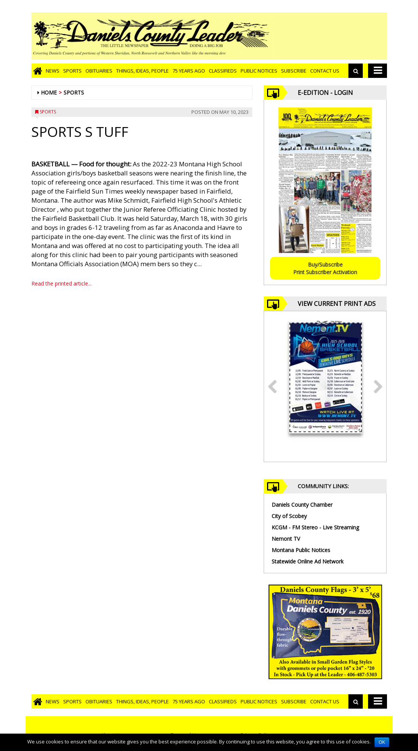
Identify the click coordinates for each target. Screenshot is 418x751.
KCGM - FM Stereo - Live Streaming (315, 527)
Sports (72, 70)
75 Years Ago (188, 70)
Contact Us (324, 70)
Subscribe (293, 70)
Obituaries (98, 70)
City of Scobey (289, 516)
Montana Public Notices (301, 550)
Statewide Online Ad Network (307, 561)
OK (382, 742)
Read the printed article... (61, 283)
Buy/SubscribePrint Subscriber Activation (325, 268)
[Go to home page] (37, 71)
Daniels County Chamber (302, 504)
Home (49, 92)
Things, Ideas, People (142, 70)
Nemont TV (286, 538)
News (52, 70)
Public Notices (259, 70)
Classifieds (223, 70)
